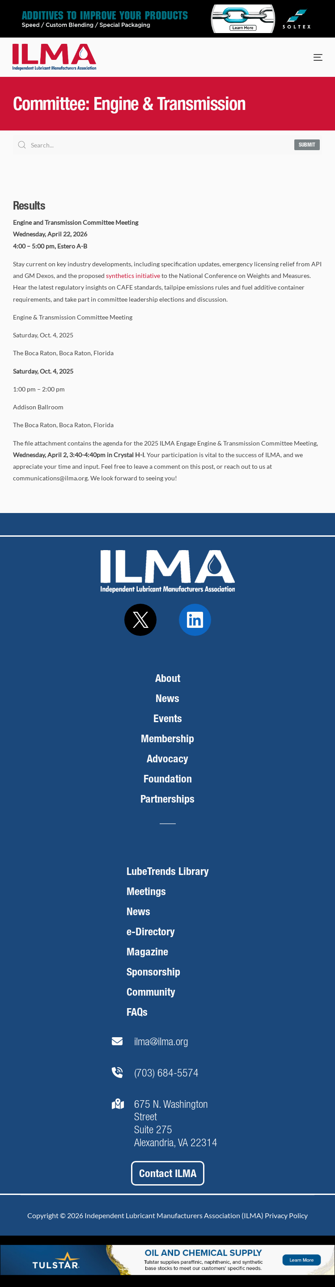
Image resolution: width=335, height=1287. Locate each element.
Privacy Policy (286, 1215)
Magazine (147, 951)
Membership (167, 738)
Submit (307, 145)
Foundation (168, 778)
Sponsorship (153, 971)
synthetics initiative (133, 275)
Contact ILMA (167, 1173)
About (167, 678)
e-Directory (151, 931)
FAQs (137, 1011)
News (167, 698)
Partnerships (167, 798)
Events (167, 718)
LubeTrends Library (168, 871)
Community (151, 991)
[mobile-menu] (309, 57)
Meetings (146, 891)
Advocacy (167, 758)
